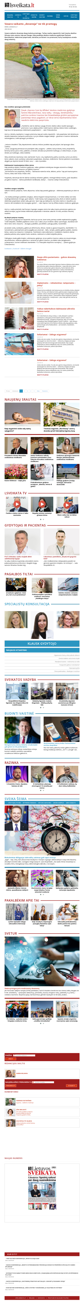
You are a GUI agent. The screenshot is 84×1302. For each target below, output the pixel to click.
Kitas (38, 391)
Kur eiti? (12, 1254)
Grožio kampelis (58, 802)
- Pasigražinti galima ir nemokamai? (69, 665)
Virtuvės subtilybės (44, 802)
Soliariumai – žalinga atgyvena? (52, 334)
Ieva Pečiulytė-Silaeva (24, 1121)
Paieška (8, 1055)
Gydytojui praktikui (74, 16)
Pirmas (8, 391)
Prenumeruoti (10, 1085)
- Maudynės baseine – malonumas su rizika (67, 662)
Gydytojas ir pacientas (26, 16)
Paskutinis (45, 391)
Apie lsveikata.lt (20, 1298)
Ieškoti (11, 1059)
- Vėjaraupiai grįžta (74, 668)
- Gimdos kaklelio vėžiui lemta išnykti (69, 658)
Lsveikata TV (18, 16)
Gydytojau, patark (14, 802)
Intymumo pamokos (29, 802)
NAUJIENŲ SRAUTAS (10, 16)
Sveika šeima (58, 16)
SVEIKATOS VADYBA (34, 16)
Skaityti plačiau (43, 274)
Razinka (50, 16)
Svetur (66, 16)
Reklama (32, 1298)
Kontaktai (41, 1298)
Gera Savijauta (71, 802)
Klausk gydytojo (42, 643)
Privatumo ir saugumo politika (58, 1298)
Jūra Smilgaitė (21, 1109)
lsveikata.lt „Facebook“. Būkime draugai (18, 249)
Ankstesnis (15, 391)
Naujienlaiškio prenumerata (18, 1082)
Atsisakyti (71, 1085)
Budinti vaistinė (42, 16)
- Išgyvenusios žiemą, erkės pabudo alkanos (67, 655)
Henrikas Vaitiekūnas (23, 1100)
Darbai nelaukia (22, 1073)
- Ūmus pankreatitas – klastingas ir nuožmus (67, 671)
